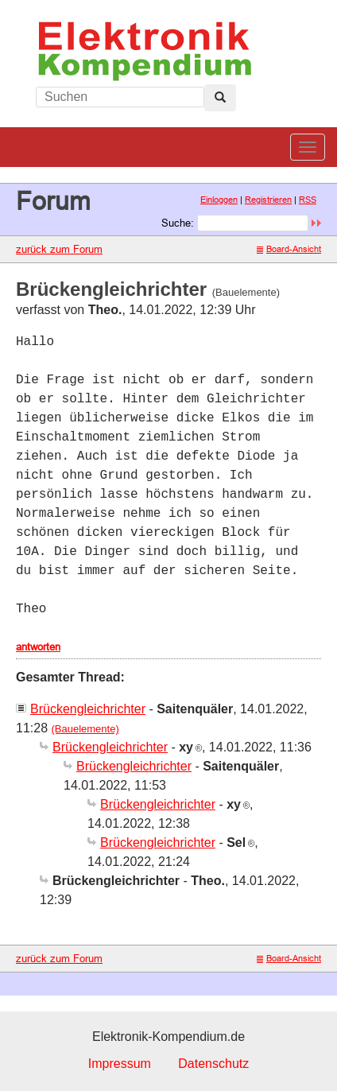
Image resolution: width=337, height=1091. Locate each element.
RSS (307, 199)
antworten (38, 646)
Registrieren (268, 199)
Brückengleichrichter (87, 709)
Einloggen (219, 199)
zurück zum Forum (59, 249)
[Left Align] (220, 97)
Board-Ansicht (289, 248)
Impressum (119, 1063)
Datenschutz (213, 1063)
